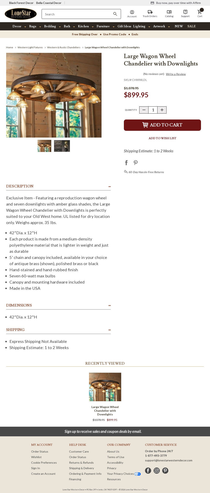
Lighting (139, 26)
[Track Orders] (150, 14)
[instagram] (157, 471)
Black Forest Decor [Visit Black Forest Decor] (21, 3)
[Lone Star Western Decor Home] (20, 13)
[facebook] (148, 471)
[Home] (9, 47)
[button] (200, 14)
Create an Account (43, 473)
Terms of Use (115, 457)
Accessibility (115, 462)
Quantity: (131, 110)
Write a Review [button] (176, 74)
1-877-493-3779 (156, 455)
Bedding (50, 26)
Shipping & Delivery (81, 468)
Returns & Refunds (81, 462)
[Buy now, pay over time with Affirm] (176, 3)
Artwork (159, 26)
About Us (113, 451)
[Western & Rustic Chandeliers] (63, 47)
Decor (17, 26)
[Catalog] (169, 14)
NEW (179, 26)
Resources (114, 479)
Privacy (111, 468)
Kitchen (83, 26)
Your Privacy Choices (124, 473)
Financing (75, 479)
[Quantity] (152, 110)
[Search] (115, 14)
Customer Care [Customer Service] (79, 451)
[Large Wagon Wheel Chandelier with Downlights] (112, 47)
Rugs (32, 26)
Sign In (35, 468)
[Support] (185, 14)
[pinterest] (165, 471)
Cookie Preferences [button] (44, 462)
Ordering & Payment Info (85, 473)
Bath (67, 26)
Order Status (39, 451)
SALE (191, 26)
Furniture (103, 26)
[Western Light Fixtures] (30, 47)
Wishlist (36, 457)
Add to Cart (162, 125)
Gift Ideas (124, 26)
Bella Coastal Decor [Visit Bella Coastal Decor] (48, 3)
